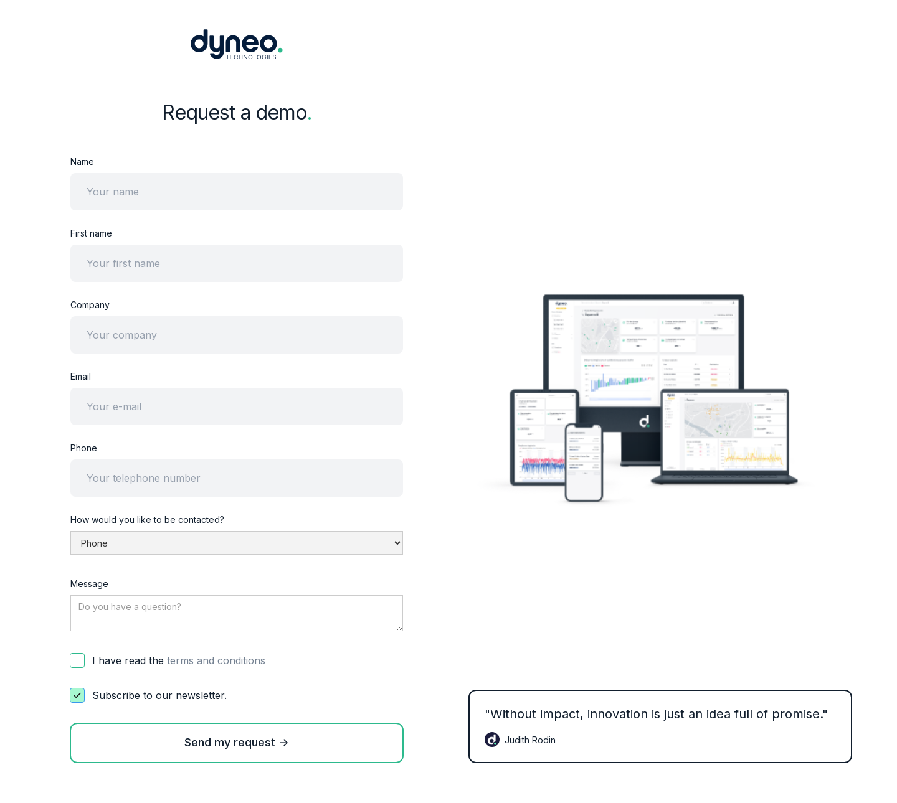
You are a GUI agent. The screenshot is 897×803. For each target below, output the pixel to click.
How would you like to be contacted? (147, 519)
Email (80, 376)
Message (89, 583)
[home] (236, 44)
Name (82, 161)
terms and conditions (216, 660)
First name (91, 233)
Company (90, 304)
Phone (83, 448)
